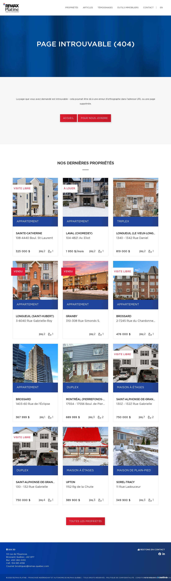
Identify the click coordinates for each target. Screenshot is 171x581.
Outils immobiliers (128, 8)
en (161, 8)
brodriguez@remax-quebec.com (32, 566)
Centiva (162, 577)
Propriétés (71, 8)
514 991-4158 (18, 563)
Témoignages (105, 8)
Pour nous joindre (94, 118)
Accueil (68, 118)
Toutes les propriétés (85, 521)
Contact (148, 8)
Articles (88, 8)
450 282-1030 (18, 560)
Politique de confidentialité (120, 578)
